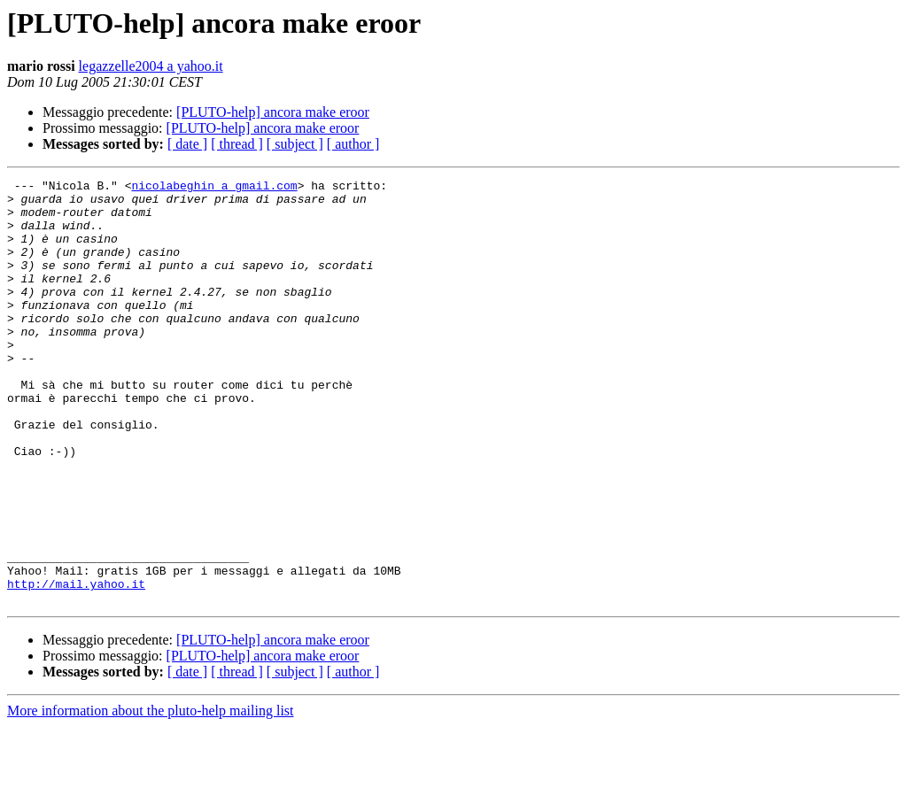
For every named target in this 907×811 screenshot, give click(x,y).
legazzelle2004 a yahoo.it (151, 65)
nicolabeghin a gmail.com (214, 188)
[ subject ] (295, 143)
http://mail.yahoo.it (76, 666)
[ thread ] (237, 143)
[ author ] (353, 143)
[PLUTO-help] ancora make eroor (272, 112)
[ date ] (187, 143)
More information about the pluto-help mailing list (150, 795)
